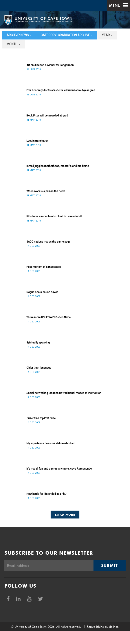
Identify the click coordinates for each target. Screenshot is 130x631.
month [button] (13, 44)
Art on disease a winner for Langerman (50, 65)
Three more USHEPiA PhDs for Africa (48, 317)
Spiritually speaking (38, 342)
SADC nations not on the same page (48, 241)
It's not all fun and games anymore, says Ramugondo (59, 468)
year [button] (107, 35)
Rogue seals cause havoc (42, 292)
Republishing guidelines (102, 626)
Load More (65, 514)
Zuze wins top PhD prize (41, 418)
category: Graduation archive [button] (67, 35)
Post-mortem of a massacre (43, 266)
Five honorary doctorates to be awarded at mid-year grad (60, 90)
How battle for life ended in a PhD (46, 493)
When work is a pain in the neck (45, 191)
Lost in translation (37, 140)
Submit (109, 565)
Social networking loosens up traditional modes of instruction (63, 393)
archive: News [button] (19, 35)
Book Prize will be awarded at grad (47, 115)
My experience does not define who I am (50, 443)
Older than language (38, 367)
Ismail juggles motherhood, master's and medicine (57, 166)
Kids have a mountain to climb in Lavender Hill (54, 216)
